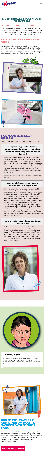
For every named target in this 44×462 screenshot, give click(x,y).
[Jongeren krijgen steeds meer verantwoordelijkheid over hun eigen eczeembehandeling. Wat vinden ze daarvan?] (22, 149)
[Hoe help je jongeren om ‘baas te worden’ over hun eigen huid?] (22, 184)
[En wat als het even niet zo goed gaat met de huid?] (22, 221)
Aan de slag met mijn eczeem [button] (13, 448)
